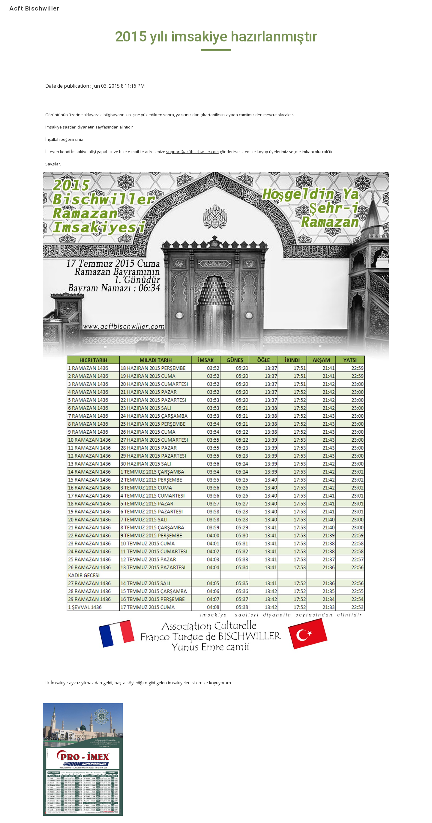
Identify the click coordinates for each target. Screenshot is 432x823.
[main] (216, 39)
